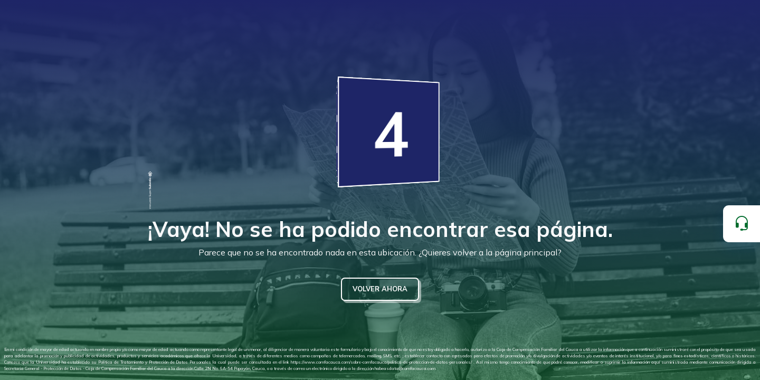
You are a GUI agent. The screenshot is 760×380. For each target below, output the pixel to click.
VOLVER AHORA (380, 288)
